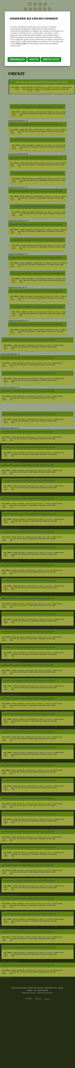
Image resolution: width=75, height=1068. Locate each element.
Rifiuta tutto (51, 59)
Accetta (33, 59)
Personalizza (17, 59)
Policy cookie (21, 44)
